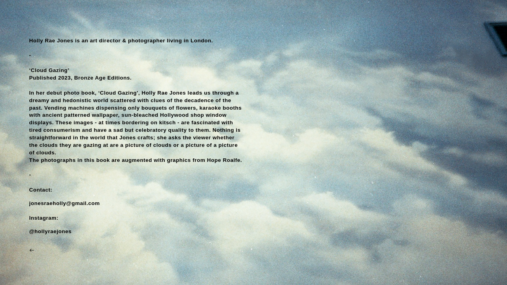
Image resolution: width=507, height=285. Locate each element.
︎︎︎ (32, 250)
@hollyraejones (50, 231)
